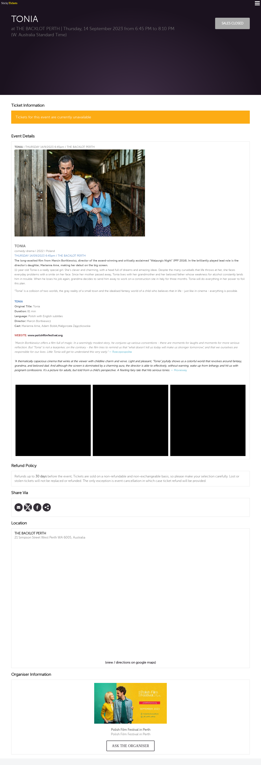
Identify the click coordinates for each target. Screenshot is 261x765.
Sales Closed (232, 23)
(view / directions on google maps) (130, 662)
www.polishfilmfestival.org (45, 335)
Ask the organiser (130, 746)
